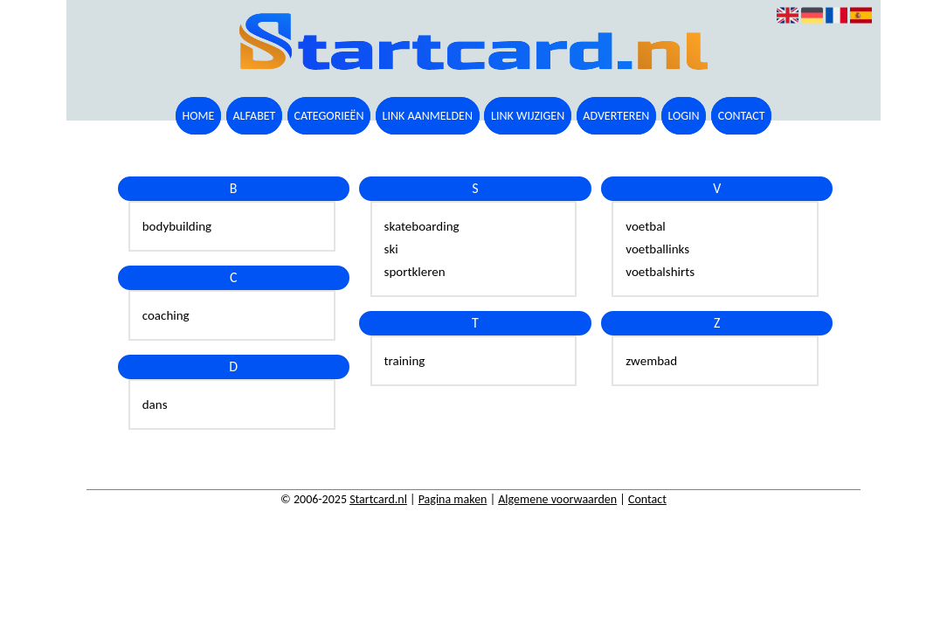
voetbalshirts (660, 272)
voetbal (645, 226)
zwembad (651, 361)
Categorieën (329, 115)
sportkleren (415, 272)
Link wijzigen (527, 115)
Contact (741, 115)
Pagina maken (452, 499)
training (404, 361)
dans (155, 404)
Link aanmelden (428, 115)
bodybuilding (176, 226)
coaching (166, 315)
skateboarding (422, 226)
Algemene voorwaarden (557, 499)
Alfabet (253, 115)
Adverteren (616, 115)
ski (391, 249)
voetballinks (657, 249)
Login (683, 115)
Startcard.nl (378, 499)
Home (198, 115)
